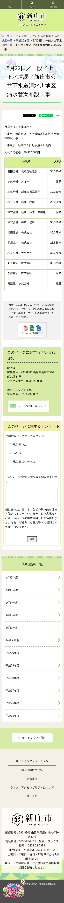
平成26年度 (23, 40)
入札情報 (46, 36)
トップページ (10, 36)
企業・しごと (29, 36)
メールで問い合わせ (30, 406)
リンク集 (32, 796)
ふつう (17, 452)
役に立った (20, 444)
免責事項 (32, 778)
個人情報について (32, 770)
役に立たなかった (24, 461)
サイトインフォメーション (32, 761)
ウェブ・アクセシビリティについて (32, 787)
